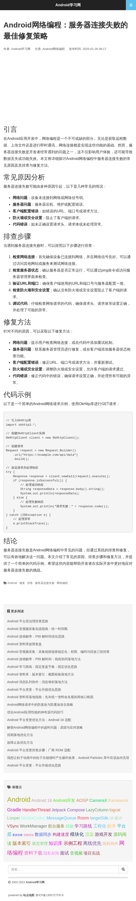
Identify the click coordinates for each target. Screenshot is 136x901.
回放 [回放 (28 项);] (70, 826)
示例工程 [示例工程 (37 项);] (73, 843)
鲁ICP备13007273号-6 (49, 895)
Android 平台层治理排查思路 (27, 621)
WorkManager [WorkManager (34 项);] (33, 826)
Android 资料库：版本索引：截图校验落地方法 (40, 674)
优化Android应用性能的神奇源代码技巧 (35, 712)
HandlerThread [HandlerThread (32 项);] (36, 809)
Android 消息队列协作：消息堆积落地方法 (37, 682)
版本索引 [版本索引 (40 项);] (21, 843)
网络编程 (62, 583)
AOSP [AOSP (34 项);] (82, 800)
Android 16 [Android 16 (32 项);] (42, 800)
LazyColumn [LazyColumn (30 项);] (97, 810)
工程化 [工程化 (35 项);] (99, 826)
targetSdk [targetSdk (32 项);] (99, 817)
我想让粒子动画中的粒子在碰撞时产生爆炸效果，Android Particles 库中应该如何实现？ (70, 758)
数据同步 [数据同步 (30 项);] (43, 834)
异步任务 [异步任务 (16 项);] (17, 835)
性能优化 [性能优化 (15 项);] (29, 835)
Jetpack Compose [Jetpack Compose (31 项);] (68, 810)
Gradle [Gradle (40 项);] (14, 809)
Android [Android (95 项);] (18, 799)
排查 (30, 583)
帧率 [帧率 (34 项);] (111, 826)
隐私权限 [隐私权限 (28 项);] (51, 853)
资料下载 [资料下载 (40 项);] (33, 852)
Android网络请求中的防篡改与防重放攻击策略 (40, 704)
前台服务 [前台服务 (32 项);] (56, 826)
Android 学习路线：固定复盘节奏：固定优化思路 (42, 667)
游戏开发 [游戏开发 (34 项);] (103, 834)
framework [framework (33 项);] (118, 800)
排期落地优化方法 (20, 735)
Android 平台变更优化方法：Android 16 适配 (39, 720)
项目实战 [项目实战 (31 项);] (91, 853)
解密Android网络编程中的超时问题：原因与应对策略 (45, 727)
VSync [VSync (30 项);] (13, 826)
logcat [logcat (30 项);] (114, 810)
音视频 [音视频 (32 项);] (76, 853)
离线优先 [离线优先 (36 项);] (92, 843)
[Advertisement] (68, 88)
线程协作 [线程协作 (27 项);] (110, 843)
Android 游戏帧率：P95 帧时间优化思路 (36, 636)
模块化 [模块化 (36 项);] (77, 834)
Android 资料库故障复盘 (24, 644)
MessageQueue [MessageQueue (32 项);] (61, 817)
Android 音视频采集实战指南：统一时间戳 (37, 629)
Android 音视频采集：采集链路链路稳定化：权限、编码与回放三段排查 (58, 652)
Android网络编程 (53, 49)
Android (12, 583)
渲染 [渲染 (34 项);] (89, 834)
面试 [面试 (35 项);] (64, 853)
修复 (22, 583)
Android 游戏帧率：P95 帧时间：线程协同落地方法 (44, 659)
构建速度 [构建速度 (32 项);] (61, 834)
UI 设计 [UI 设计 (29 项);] (115, 818)
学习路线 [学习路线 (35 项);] (83, 826)
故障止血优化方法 (20, 742)
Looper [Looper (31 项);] (13, 818)
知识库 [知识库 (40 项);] (55, 843)
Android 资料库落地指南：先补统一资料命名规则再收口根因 (50, 697)
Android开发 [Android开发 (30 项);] (64, 800)
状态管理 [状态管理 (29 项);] (40, 843)
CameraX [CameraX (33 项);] (98, 800)
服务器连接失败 (44, 583)
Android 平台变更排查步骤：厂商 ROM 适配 (39, 750)
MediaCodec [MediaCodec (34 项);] (33, 817)
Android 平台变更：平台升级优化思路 (34, 689)
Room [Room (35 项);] (83, 817)
